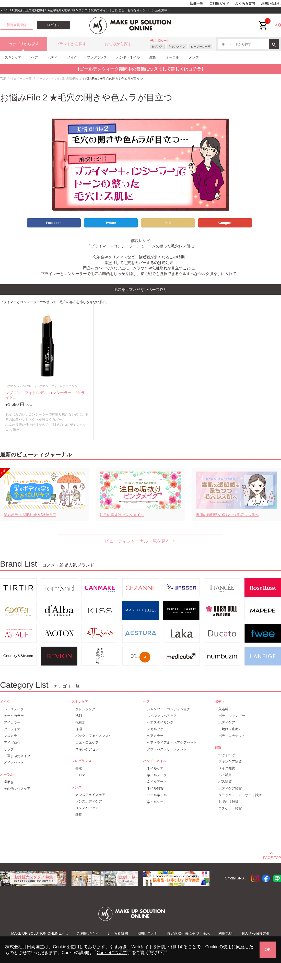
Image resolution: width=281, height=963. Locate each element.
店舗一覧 (196, 3)
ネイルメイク (157, 775)
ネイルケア (155, 768)
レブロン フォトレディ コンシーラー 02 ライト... (45, 395)
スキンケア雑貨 (230, 761)
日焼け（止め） (230, 729)
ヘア (34, 57)
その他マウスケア (17, 788)
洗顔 (78, 716)
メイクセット (14, 762)
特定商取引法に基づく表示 (188, 933)
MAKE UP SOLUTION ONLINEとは (39, 933)
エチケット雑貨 (230, 808)
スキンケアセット (88, 749)
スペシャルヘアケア (162, 716)
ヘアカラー (155, 736)
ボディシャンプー (231, 716)
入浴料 (223, 709)
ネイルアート (157, 782)
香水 (78, 768)
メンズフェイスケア (90, 795)
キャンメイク (176, 46)
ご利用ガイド (219, 3)
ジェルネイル (157, 795)
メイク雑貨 (226, 768)
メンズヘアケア (87, 808)
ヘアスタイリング (160, 722)
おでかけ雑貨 (228, 802)
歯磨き (9, 782)
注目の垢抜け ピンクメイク (122, 515)
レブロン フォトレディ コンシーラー (61, 386)
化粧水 (80, 722)
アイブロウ (12, 742)
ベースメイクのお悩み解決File (57, 79)
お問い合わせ (271, 3)
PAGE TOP (272, 857)
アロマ (80, 775)
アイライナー (14, 729)
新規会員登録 (17, 25)
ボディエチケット (231, 736)
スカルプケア (157, 729)
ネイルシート (157, 802)
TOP (3, 79)
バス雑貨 (225, 781)
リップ (9, 749)
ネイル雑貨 (155, 788)
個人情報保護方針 (255, 933)
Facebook (54, 223)
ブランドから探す (71, 44)
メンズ (194, 57)
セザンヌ (157, 46)
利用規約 (225, 933)
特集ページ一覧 (21, 79)
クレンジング (85, 709)
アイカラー (12, 722)
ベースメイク (14, 709)
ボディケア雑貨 (230, 788)
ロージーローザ (200, 46)
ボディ (52, 57)
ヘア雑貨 (225, 775)
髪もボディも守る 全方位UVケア (30, 515)
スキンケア (13, 57)
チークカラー (14, 716)
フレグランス (97, 57)
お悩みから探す (118, 44)
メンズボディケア (88, 801)
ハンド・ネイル (128, 57)
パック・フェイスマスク (93, 736)
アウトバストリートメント (167, 749)
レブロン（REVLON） (19, 386)
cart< (263, 21)
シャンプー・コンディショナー (170, 709)
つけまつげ (226, 755)
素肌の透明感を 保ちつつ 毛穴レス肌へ (227, 515)
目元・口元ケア (87, 742)
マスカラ (10, 736)
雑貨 (152, 57)
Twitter (111, 223)
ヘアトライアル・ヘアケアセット (172, 742)
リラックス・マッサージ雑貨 (240, 795)
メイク (72, 57)
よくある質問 (245, 3)
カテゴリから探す (23, 44)
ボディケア (226, 722)
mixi (168, 223)
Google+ (225, 223)
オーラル (172, 57)
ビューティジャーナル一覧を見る (141, 541)
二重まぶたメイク (17, 756)
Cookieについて (112, 952)
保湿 (78, 729)
